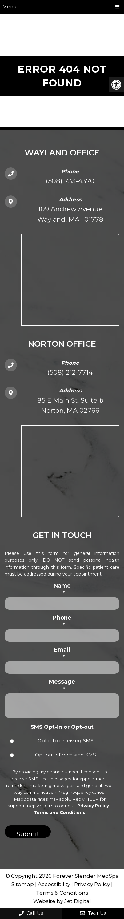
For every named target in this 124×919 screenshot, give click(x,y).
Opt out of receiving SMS (65, 755)
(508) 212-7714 (70, 372)
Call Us (31, 913)
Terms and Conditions (59, 812)
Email (62, 653)
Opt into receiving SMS (66, 741)
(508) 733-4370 (70, 181)
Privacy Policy (93, 805)
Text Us (93, 913)
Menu (9, 7)
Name (62, 589)
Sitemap (22, 884)
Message (62, 685)
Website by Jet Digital (62, 901)
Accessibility (54, 884)
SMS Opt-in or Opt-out (62, 727)
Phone (62, 621)
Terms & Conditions (62, 893)
